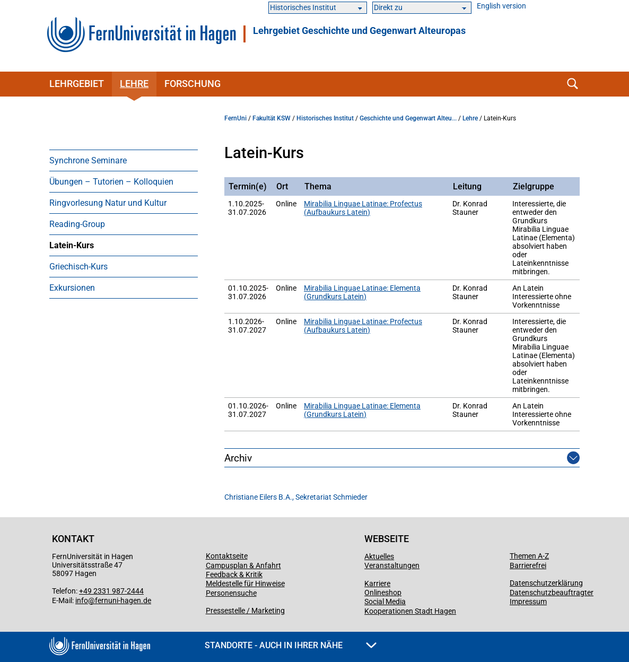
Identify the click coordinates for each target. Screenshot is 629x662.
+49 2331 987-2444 (111, 591)
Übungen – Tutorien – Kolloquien (111, 182)
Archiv (238, 458)
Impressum (528, 601)
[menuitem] (123, 160)
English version (501, 6)
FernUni (235, 118)
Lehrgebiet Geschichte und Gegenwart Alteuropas (359, 30)
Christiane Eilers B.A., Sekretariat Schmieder (296, 497)
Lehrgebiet (76, 83)
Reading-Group (77, 224)
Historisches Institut (325, 118)
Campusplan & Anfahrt (243, 565)
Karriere (377, 583)
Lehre (134, 83)
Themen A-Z (529, 556)
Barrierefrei (528, 565)
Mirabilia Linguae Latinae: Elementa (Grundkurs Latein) (362, 292)
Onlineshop (382, 592)
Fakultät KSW (271, 118)
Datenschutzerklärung (546, 583)
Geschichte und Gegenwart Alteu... (408, 118)
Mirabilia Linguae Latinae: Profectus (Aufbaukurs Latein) (363, 207)
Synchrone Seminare (88, 160)
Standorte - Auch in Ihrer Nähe (291, 645)
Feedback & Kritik (234, 574)
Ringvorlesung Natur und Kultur (108, 203)
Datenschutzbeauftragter (551, 592)
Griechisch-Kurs (78, 267)
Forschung (192, 83)
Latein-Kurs (71, 245)
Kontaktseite (227, 556)
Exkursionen (72, 288)
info (81, 600)
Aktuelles (379, 556)
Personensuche (231, 593)
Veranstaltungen (392, 565)
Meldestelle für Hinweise (245, 583)
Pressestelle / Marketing (245, 610)
